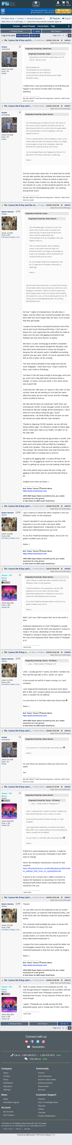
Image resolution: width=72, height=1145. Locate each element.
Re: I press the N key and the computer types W (27, 40)
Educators (7, 1086)
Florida (4, 73)
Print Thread (22, 35)
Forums (21, 19)
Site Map (27, 1129)
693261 (67, 787)
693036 (67, 652)
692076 (67, 506)
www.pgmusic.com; (7, 1126)
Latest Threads (28, 26)
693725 (67, 980)
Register (55, 18)
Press (5, 1079)
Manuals (41, 1106)
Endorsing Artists (45, 1083)
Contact (6, 1076)
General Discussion (34, 19)
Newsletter (38, 1046)
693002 (67, 569)
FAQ (53, 26)
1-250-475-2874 (49, 12)
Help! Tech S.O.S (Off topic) (12, 22)
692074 (67, 205)
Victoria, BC (6, 607)
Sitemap (6, 1090)
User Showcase (45, 1076)
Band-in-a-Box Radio (47, 1079)
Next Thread (56, 31)
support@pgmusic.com (38, 1126)
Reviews (41, 1090)
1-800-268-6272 (38, 12)
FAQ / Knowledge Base (48, 1102)
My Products (8, 1115)
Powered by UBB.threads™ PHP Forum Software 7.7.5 (36, 1135)
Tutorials (41, 1112)
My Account (8, 1112)
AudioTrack (39, 40)
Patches (41, 1099)
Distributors (8, 1083)
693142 (67, 731)
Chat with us (35, 1059)
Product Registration (47, 1116)
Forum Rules (43, 26)
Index (36, 31)
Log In (66, 18)
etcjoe (41, 205)
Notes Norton (39, 106)
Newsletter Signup (11, 1102)
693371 (67, 897)
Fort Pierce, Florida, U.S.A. (11, 237)
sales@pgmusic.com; (22, 1126)
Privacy (18, 1129)
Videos (41, 1109)
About (5, 1073)
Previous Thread (16, 31)
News (5, 1099)
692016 (67, 40)
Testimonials (43, 1086)
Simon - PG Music (37, 652)
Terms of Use (7, 1129)
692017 (67, 106)
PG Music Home (7, 19)
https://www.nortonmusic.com (35, 491)
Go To (35, 35)
